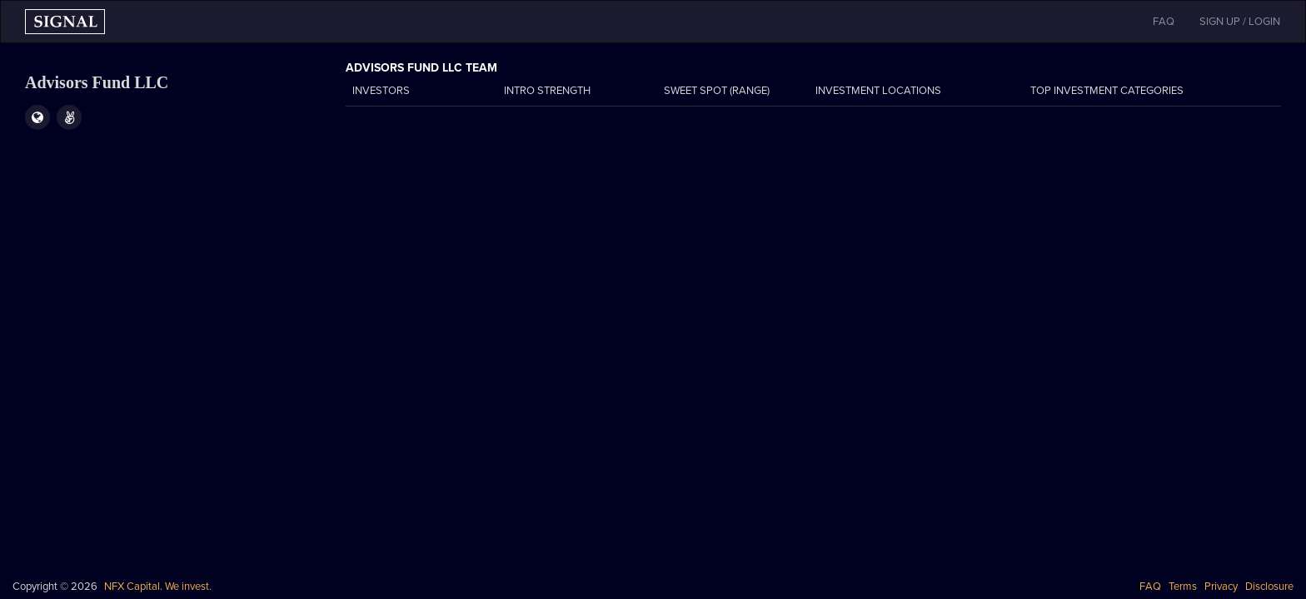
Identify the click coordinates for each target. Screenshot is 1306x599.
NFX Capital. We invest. (158, 586)
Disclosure (1269, 586)
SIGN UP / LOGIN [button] (1239, 21)
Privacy (1221, 586)
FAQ (1150, 586)
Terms (1183, 586)
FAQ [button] (1163, 21)
